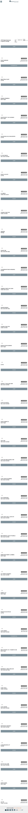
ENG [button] (19, 810)
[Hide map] (26, 40)
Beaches (19, 808)
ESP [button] (22, 810)
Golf (15, 808)
